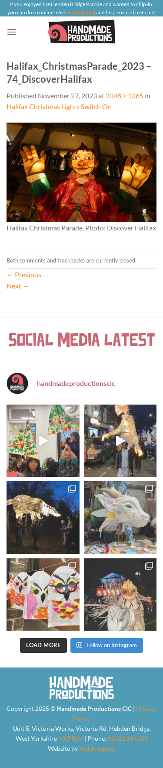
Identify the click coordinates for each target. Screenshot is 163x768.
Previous (24, 274)
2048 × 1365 (124, 95)
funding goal (81, 12)
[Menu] (12, 31)
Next (18, 286)
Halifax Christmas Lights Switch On (59, 106)
